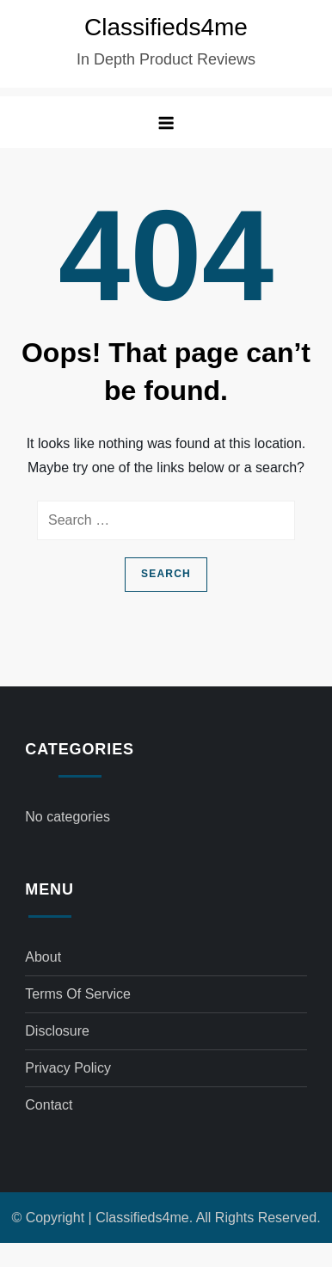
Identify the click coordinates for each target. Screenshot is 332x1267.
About (43, 957)
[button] (166, 122)
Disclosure (57, 1031)
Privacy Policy (68, 1068)
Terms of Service (78, 994)
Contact (48, 1105)
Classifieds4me (166, 27)
